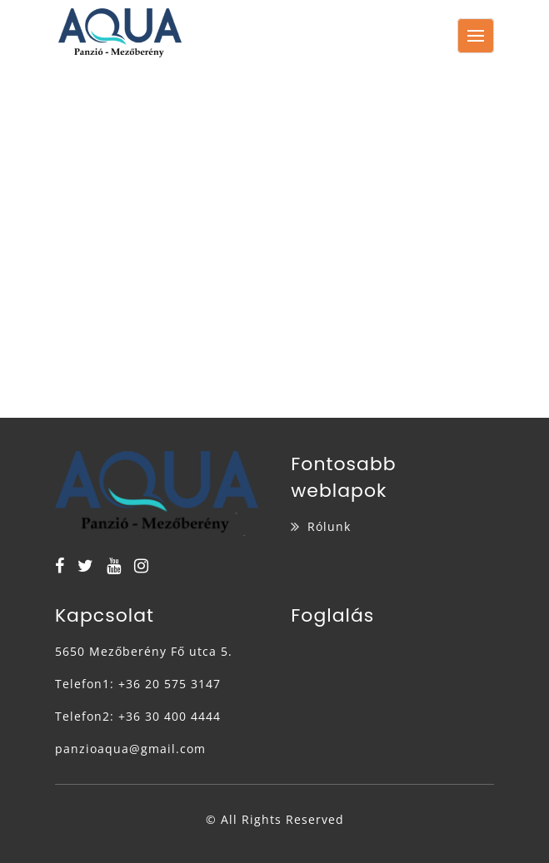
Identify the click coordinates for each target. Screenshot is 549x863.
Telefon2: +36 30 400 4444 (138, 716)
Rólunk (329, 526)
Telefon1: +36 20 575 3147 (138, 684)
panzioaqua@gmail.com (130, 748)
